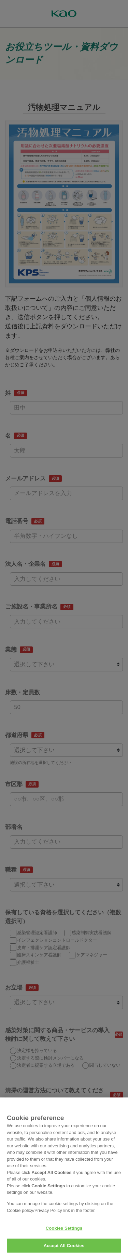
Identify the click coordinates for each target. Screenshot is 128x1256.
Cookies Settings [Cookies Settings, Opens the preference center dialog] (64, 1233)
